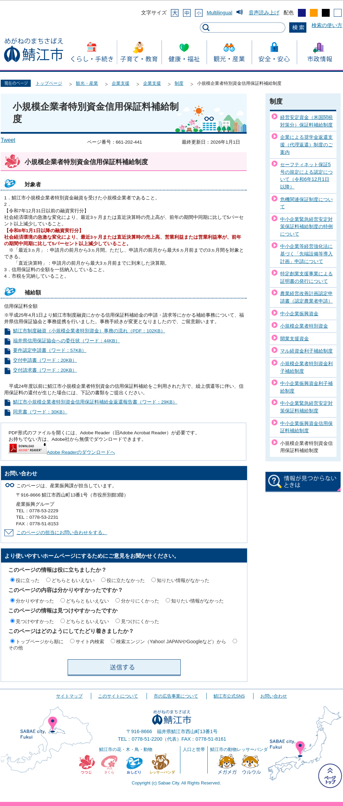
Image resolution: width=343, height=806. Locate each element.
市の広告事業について (176, 696)
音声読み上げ (264, 12)
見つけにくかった (140, 621)
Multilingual (219, 12)
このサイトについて (118, 696)
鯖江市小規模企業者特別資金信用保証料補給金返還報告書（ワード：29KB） (95, 402)
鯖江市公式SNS (229, 696)
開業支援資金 (294, 338)
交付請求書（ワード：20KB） (45, 370)
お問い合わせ (273, 696)
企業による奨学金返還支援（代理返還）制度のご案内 (306, 144)
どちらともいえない (73, 580)
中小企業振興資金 (299, 313)
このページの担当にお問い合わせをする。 (61, 532)
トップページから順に (40, 641)
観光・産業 (87, 83)
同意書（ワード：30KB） (40, 411)
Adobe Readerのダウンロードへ (62, 452)
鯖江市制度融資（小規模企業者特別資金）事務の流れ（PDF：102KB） (89, 330)
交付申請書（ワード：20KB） (45, 360)
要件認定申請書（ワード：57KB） (49, 350)
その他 (16, 647)
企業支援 (120, 83)
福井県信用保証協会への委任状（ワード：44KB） (66, 340)
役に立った (28, 580)
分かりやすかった (35, 601)
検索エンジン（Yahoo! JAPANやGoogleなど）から (171, 641)
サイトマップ (69, 696)
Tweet (8, 140)
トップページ (49, 83)
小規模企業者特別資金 (304, 326)
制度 (179, 83)
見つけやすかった (35, 621)
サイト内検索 (90, 641)
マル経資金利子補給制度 (306, 351)
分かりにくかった (140, 601)
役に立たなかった (126, 580)
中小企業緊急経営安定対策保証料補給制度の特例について (306, 226)
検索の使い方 (327, 25)
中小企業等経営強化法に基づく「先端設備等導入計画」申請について (306, 253)
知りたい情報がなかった (183, 580)
